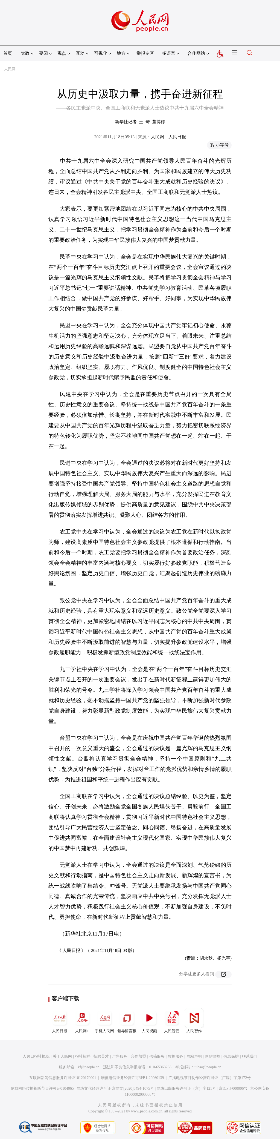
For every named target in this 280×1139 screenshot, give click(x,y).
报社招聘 (83, 1056)
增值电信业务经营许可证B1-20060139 (132, 1078)
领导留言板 (126, 1020)
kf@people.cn (89, 1067)
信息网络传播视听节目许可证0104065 (42, 1088)
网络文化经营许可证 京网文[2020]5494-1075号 (115, 1088)
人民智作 (194, 1020)
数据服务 (175, 1056)
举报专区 (145, 53)
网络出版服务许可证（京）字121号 (186, 1088)
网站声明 (194, 1056)
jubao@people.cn (207, 1067)
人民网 (10, 69)
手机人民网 (104, 1020)
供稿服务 (157, 1056)
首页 (7, 53)
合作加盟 (138, 1056)
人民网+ (82, 1020)
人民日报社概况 (36, 1056)
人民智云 (171, 1020)
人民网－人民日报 (168, 136)
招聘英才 (101, 1056)
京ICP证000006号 (233, 1088)
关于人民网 (62, 1056)
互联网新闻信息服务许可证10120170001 (62, 1078)
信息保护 (231, 1056)
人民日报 (59, 1020)
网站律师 (212, 1056)
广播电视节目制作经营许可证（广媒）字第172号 (209, 1078)
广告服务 (119, 1056)
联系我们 (249, 1056)
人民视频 (149, 1020)
